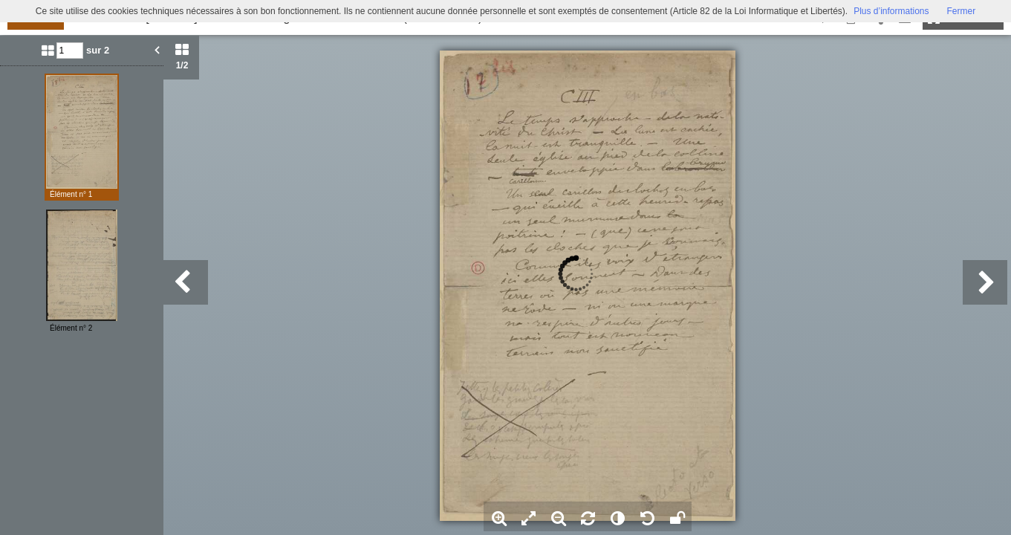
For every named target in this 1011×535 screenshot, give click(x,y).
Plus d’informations (891, 11)
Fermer (961, 11)
